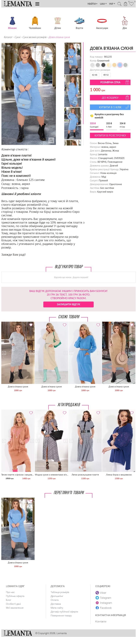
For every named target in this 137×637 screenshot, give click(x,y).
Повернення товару (61, 616)
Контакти (100, 621)
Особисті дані (13, 604)
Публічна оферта (15, 596)
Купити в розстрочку (110, 135)
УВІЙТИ (90, 3)
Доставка (56, 604)
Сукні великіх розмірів (34, 37)
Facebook (103, 608)
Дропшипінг (57, 596)
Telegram (103, 598)
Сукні (17, 37)
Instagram (103, 603)
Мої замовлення (15, 608)
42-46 (94, 74)
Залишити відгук (68, 304)
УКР (111, 3)
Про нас (10, 592)
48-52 (106, 74)
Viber (100, 593)
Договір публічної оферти (65, 612)
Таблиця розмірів (60, 592)
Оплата (55, 600)
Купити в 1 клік (114, 107)
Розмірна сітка (115, 82)
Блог (8, 600)
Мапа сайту (57, 608)
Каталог (8, 37)
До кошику (116, 97)
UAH (101, 3)
